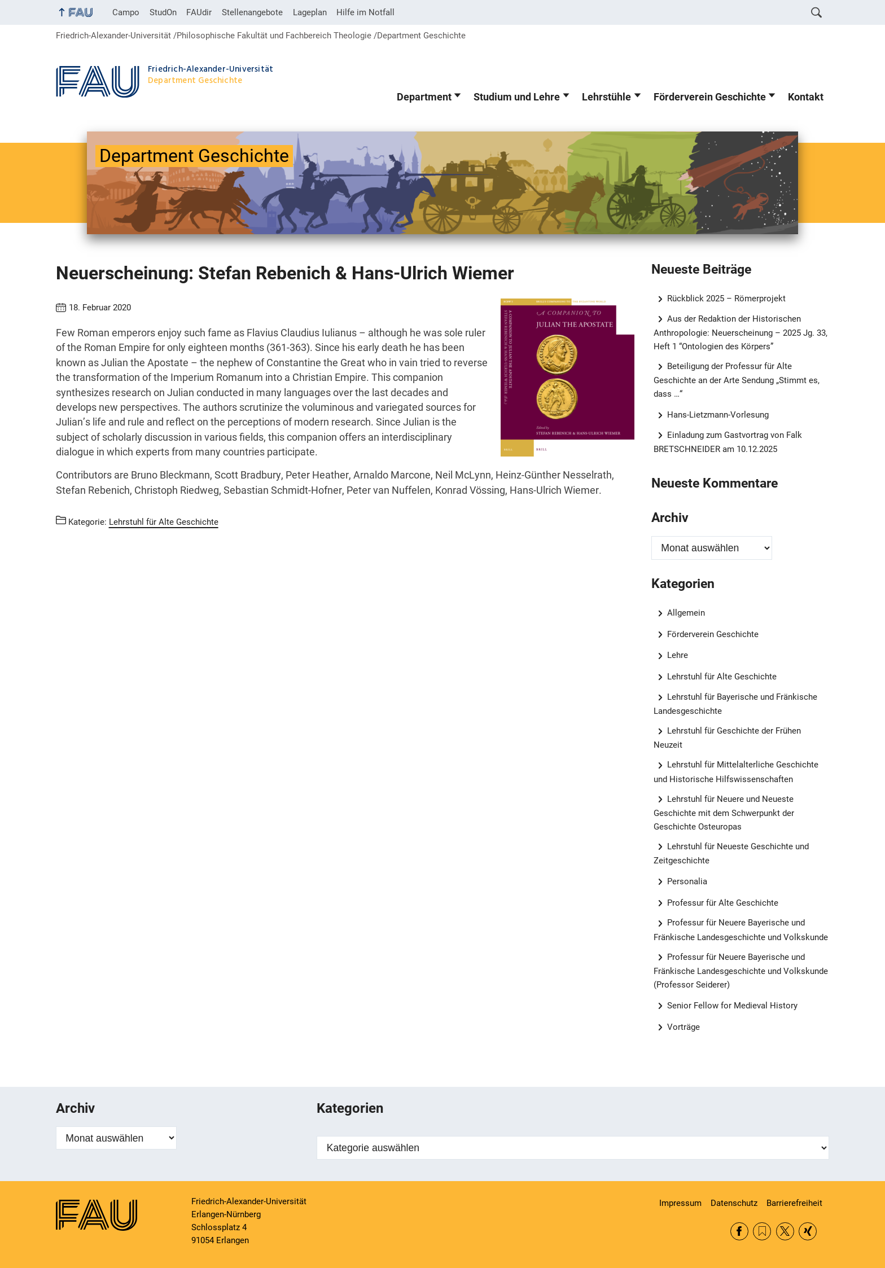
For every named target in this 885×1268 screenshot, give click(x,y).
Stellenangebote (252, 12)
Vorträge (683, 1027)
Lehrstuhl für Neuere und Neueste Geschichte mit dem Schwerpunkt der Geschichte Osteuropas (724, 813)
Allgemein (686, 613)
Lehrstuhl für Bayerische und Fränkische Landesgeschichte (736, 704)
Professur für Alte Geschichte (722, 903)
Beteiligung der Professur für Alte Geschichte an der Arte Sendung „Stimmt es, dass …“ (737, 380)
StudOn (163, 12)
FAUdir (199, 12)
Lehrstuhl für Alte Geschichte (722, 677)
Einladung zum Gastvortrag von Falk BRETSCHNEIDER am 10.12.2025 (728, 442)
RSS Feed (762, 1231)
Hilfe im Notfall (365, 12)
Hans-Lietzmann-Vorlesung (718, 415)
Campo (125, 12)
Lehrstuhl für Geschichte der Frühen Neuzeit (727, 738)
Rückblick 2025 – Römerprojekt (726, 298)
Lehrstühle (606, 97)
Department (424, 97)
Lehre (677, 655)
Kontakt (805, 97)
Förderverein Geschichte (710, 97)
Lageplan (310, 12)
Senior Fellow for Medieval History (732, 1006)
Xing (808, 1231)
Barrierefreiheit (794, 1203)
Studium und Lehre (517, 97)
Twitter (785, 1231)
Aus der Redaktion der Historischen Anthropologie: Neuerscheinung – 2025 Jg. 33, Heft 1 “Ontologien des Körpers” (740, 333)
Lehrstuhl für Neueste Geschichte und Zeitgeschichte (731, 853)
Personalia (687, 881)
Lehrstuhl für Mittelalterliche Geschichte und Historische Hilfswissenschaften (736, 772)
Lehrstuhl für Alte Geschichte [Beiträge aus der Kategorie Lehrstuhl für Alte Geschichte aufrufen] (163, 522)
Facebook (739, 1231)
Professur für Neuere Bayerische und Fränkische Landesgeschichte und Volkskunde (741, 930)
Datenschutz (734, 1203)
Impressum (680, 1203)
